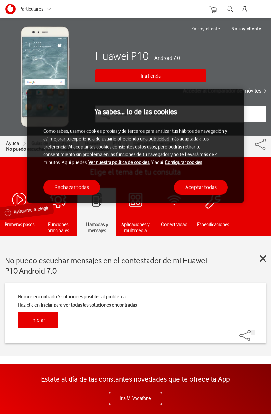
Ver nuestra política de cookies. (119, 162)
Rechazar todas (71, 187)
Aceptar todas (201, 187)
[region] (135, 146)
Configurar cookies (183, 162)
